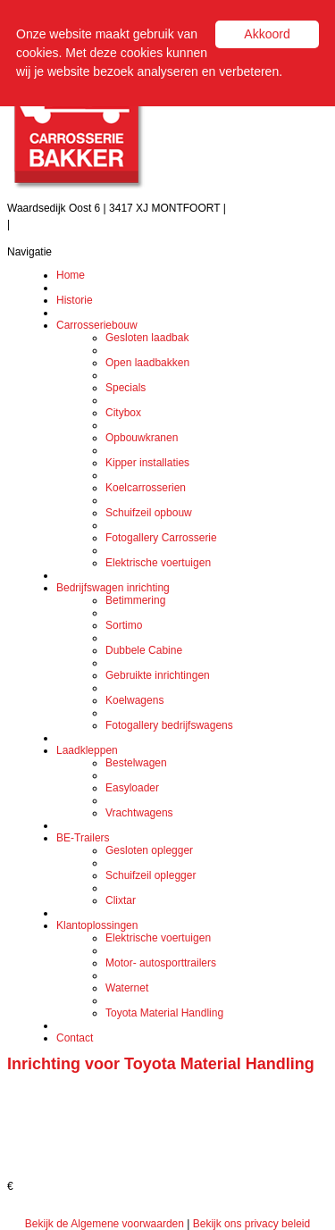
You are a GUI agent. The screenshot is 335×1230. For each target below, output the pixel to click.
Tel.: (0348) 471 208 (276, 208)
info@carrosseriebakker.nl (75, 224)
